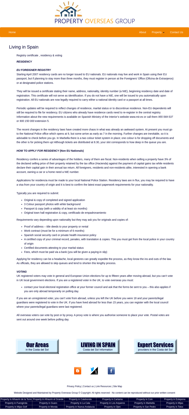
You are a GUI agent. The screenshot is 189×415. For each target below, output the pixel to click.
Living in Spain (24, 46)
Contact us (88, 386)
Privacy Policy (74, 386)
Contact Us (176, 32)
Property (158, 32)
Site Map (117, 386)
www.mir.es (136, 116)
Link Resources (103, 386)
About (142, 32)
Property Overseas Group (65, 392)
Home (12, 32)
